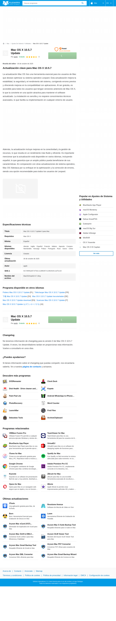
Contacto (17, 571)
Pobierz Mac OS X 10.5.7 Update (16, 292)
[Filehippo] (11, 3)
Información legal (70, 575)
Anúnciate (28, 571)
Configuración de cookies (99, 575)
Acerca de (7, 571)
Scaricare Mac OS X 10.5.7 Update (50, 300)
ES (109, 3)
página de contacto (32, 367)
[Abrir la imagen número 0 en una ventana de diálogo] (20, 189)
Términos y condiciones (12, 575)
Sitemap (39, 571)
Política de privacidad (51, 575)
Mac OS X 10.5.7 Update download (17, 300)
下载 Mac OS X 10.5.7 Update (15, 296)
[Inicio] (4, 44)
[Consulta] (54, 3)
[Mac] (8, 44)
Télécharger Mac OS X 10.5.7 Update (50, 292)
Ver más (96, 253)
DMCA (83, 575)
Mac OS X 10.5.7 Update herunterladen (48, 296)
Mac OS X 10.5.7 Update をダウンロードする (21, 304)
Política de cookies (32, 575)
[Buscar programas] (82, 3)
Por (14, 57)
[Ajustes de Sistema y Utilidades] (21, 44)
